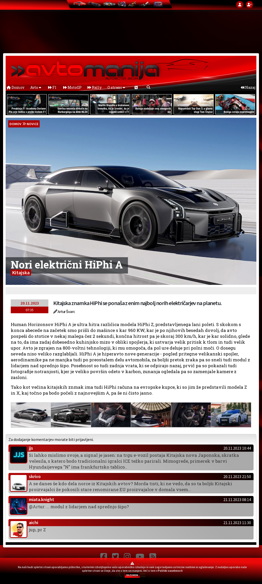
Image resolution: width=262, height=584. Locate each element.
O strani (116, 87)
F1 (52, 87)
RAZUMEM (132, 575)
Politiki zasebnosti (170, 570)
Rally (95, 87)
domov (15, 124)
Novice (32, 124)
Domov (15, 87)
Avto (35, 87)
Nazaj (248, 87)
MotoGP (72, 87)
